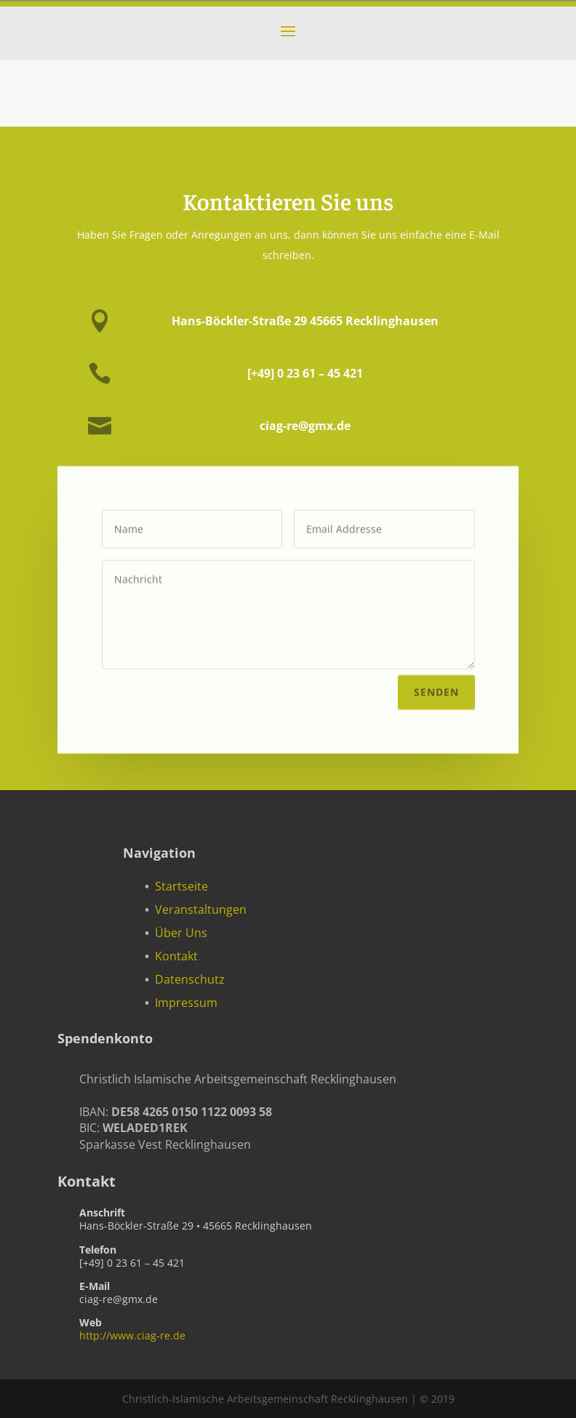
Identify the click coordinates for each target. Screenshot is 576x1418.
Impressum (186, 1003)
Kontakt (176, 956)
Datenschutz (190, 979)
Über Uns (181, 933)
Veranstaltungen (201, 909)
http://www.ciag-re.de (132, 1335)
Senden (436, 689)
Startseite (181, 886)
